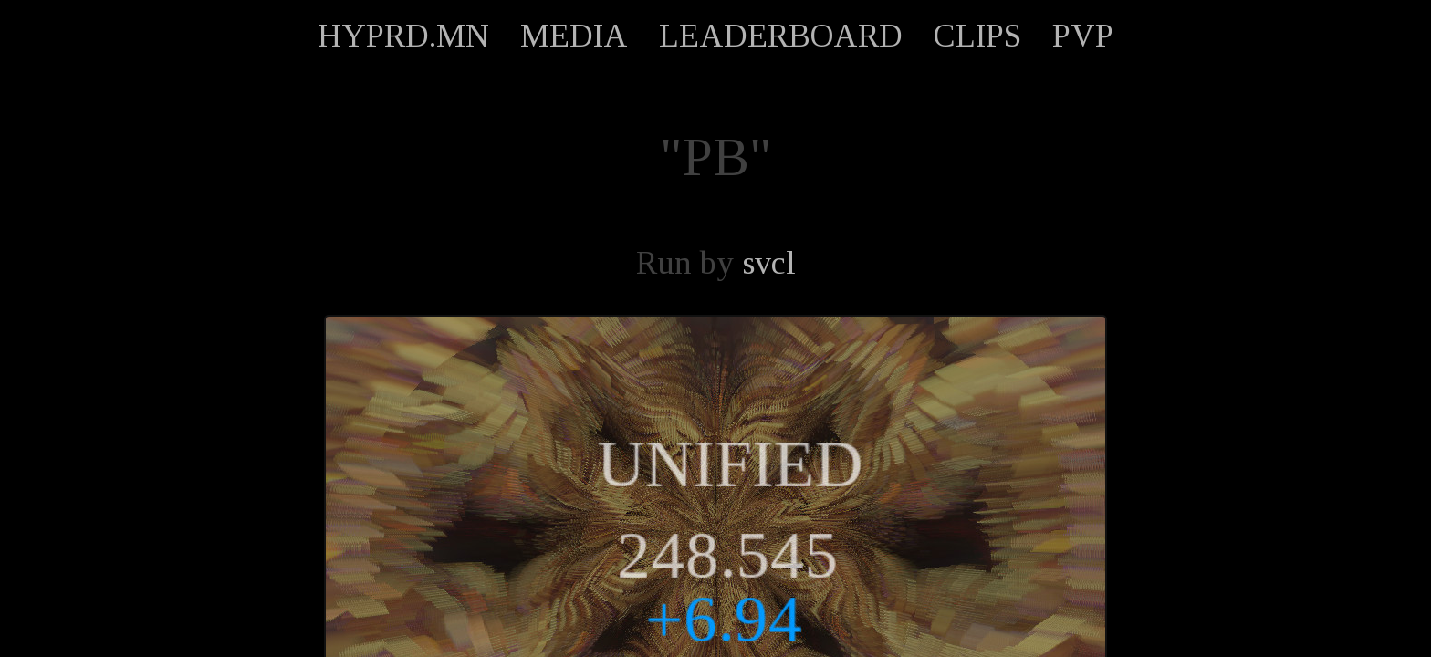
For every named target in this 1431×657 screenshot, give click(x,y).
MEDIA (574, 35)
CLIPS (977, 35)
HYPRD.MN (403, 35)
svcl (769, 263)
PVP (1082, 35)
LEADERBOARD (781, 35)
